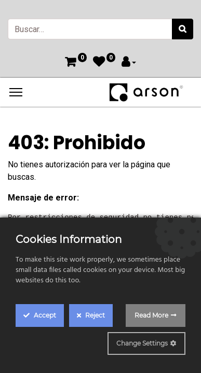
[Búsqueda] (182, 29)
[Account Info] (129, 63)
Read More (151, 315)
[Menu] (15, 92)
